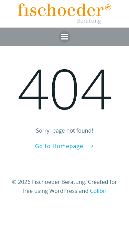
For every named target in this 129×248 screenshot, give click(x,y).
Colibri (98, 191)
